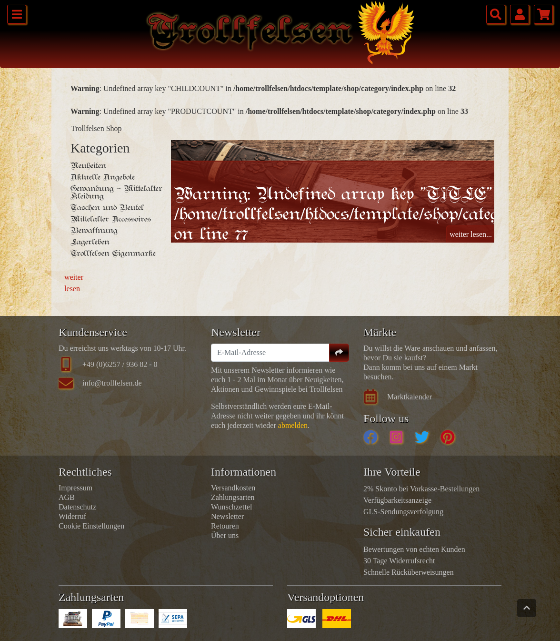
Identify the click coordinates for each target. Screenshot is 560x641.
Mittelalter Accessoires (110, 219)
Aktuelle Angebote (102, 177)
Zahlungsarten (233, 497)
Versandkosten (233, 488)
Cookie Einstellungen (91, 526)
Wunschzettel (231, 507)
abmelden (293, 425)
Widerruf (72, 516)
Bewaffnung (94, 230)
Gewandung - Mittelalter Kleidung (116, 192)
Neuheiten (88, 166)
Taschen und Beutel (107, 207)
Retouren (225, 526)
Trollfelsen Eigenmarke (113, 253)
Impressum (75, 488)
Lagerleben (90, 242)
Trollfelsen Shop (96, 128)
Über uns (225, 535)
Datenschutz (77, 507)
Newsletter (227, 516)
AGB (67, 497)
